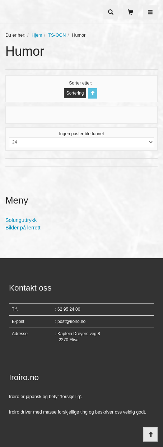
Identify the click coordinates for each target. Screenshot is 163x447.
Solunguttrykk (21, 220)
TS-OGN (57, 35)
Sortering (75, 93)
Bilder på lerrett (23, 228)
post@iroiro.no (71, 321)
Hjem (37, 35)
